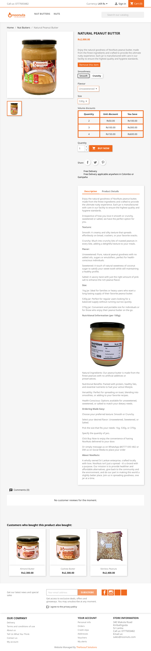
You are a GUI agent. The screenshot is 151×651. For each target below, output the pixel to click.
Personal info (84, 622)
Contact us (12, 637)
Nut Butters (42, 13)
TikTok (124, 592)
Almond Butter (27, 568)
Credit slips (83, 629)
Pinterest (103, 162)
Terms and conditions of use (21, 626)
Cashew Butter (68, 568)
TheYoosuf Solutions (86, 647)
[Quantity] (81, 148)
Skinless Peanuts (108, 568)
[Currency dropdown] (103, 4)
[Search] (122, 15)
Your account (87, 618)
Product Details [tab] (110, 191)
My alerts (82, 641)
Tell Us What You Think (18, 634)
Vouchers (82, 637)
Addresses (83, 633)
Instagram (111, 592)
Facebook (104, 592)
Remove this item (89, 64)
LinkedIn (117, 592)
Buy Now (100, 148)
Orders (81, 626)
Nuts (57, 13)
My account (12, 641)
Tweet (95, 162)
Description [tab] (90, 191)
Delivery (11, 622)
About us (11, 630)
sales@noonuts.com (124, 637)
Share (88, 162)
